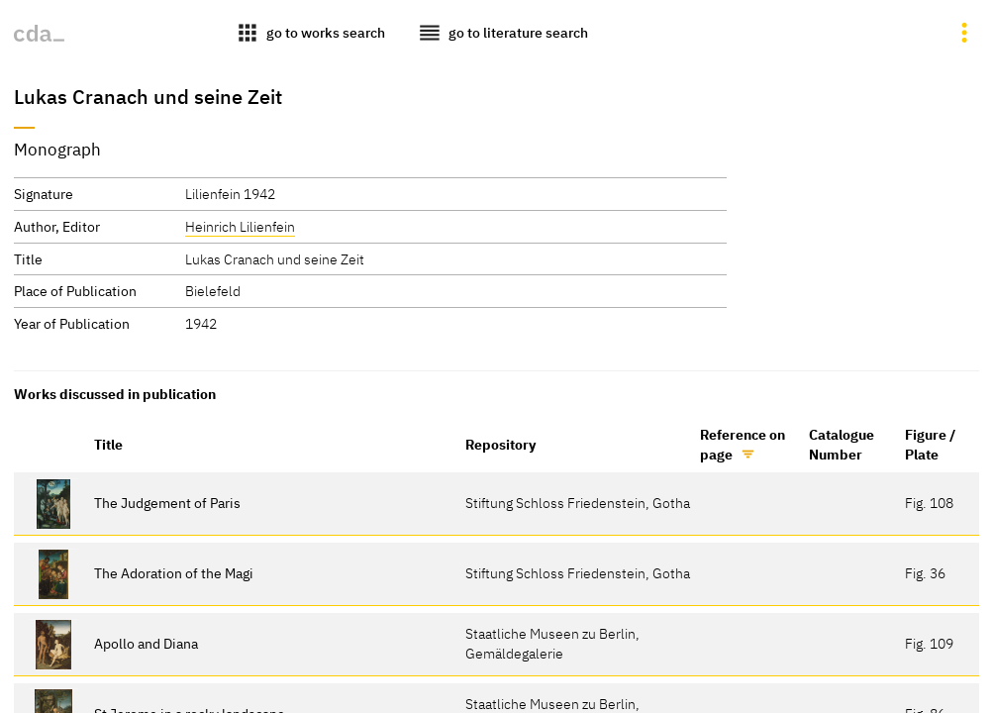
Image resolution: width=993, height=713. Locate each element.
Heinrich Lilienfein (240, 226)
